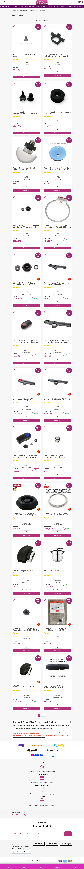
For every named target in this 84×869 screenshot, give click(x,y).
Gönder (68, 835)
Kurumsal (38, 845)
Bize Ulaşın (66, 845)
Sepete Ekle (26, 75)
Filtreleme (38, 20)
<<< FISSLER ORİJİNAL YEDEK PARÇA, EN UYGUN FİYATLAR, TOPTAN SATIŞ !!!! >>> (45, 6)
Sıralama (45, 20)
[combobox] (14, 852)
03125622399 (19, 815)
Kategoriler (52, 845)
